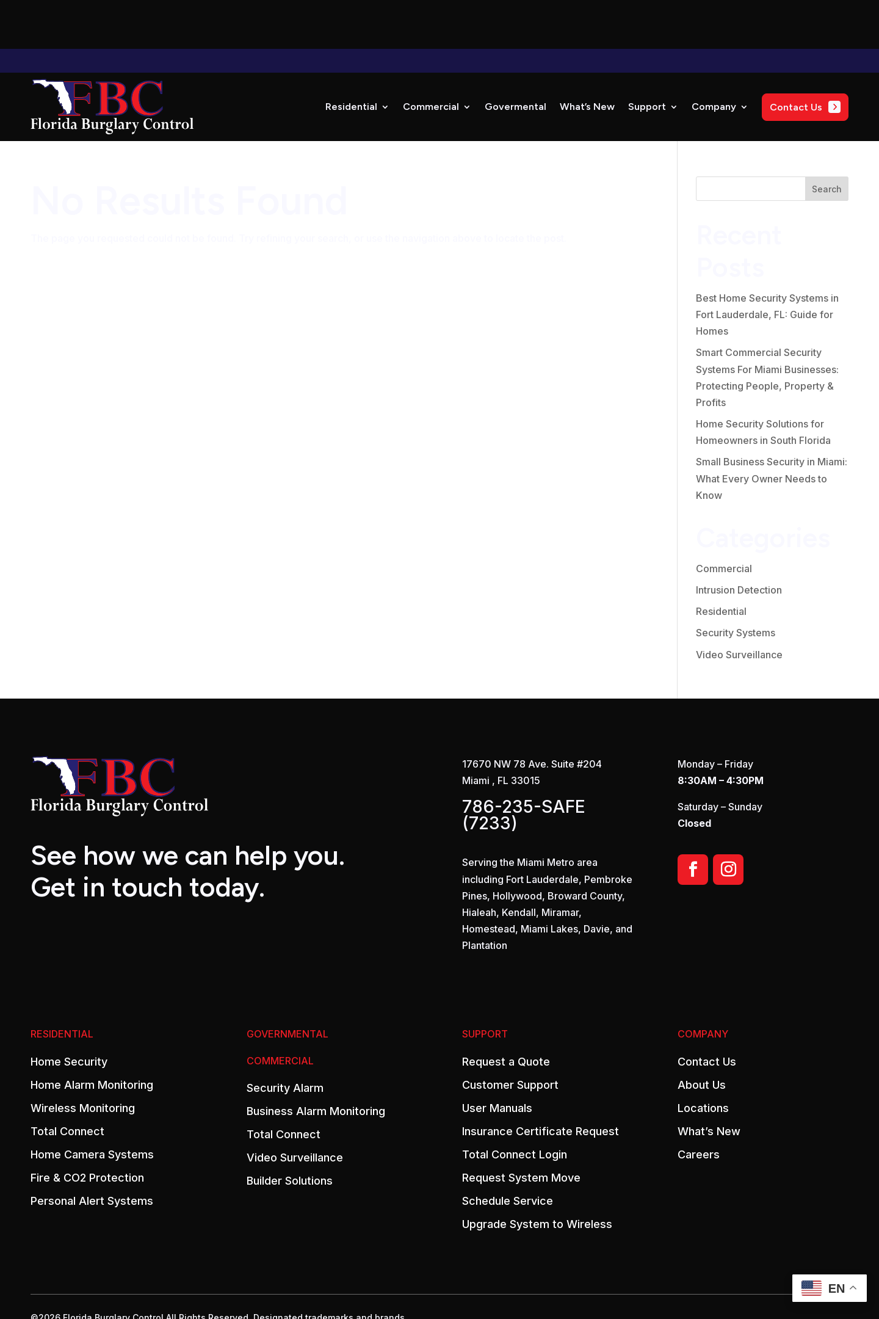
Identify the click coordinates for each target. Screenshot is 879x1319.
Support (647, 58)
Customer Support (510, 1036)
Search (827, 140)
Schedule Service (507, 1152)
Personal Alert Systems (92, 1152)
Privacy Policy (88, 1294)
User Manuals (497, 1059)
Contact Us (707, 1013)
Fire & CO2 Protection (87, 1129)
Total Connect (67, 1083)
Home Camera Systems (92, 1106)
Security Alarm (285, 1039)
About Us (702, 1036)
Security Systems (735, 584)
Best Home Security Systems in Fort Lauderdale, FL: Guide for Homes (767, 265)
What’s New (587, 58)
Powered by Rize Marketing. (184, 1294)
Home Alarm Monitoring (92, 1036)
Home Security (69, 1013)
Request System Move (521, 1129)
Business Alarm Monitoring (316, 1062)
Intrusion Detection (739, 541)
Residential (351, 58)
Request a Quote (506, 1013)
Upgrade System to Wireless (537, 1175)
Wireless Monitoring (83, 1059)
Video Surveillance (739, 606)
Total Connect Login (514, 1106)
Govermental (515, 58)
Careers (699, 1106)
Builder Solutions (290, 1132)
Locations (703, 1059)
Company (714, 58)
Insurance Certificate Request (540, 1083)
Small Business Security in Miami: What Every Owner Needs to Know (771, 429)
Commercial (431, 58)
